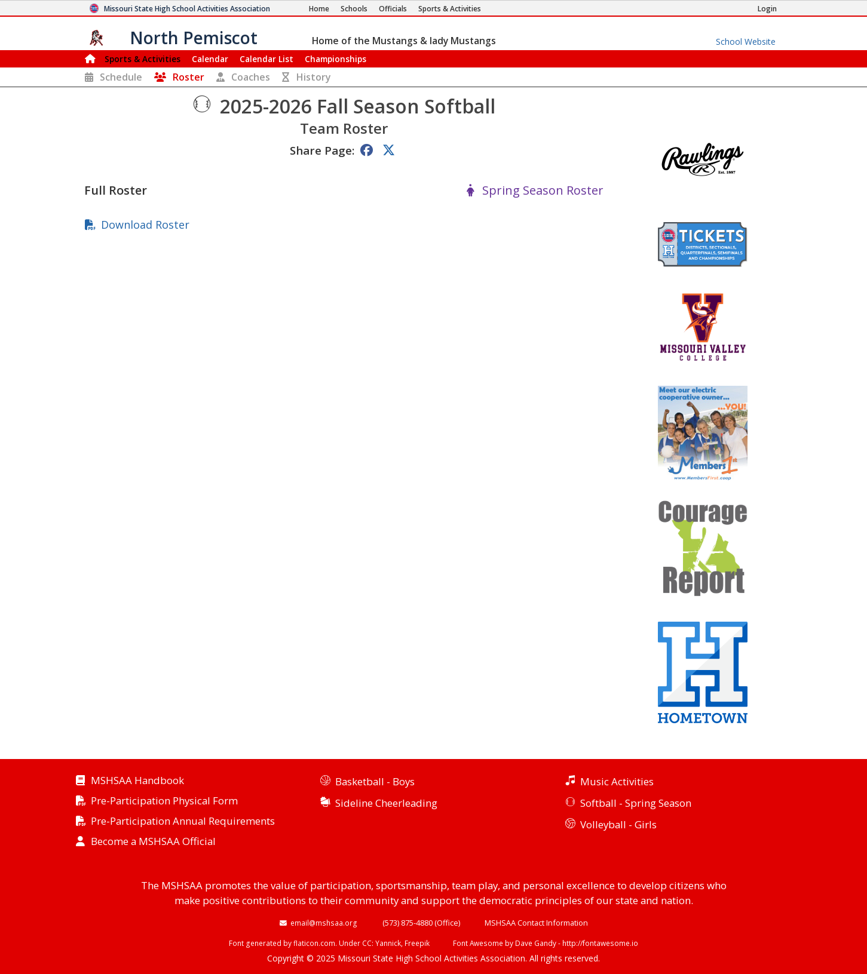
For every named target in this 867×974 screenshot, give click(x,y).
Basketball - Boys (375, 781)
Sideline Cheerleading (386, 803)
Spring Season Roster (542, 190)
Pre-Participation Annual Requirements (183, 821)
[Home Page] (319, 9)
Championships (335, 58)
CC (367, 943)
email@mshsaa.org (323, 922)
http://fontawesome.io (600, 943)
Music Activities (617, 781)
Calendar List (266, 58)
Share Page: (322, 150)
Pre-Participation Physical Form (164, 801)
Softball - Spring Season (635, 803)
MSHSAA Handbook (137, 780)
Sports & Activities (142, 58)
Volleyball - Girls (618, 824)
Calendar (210, 58)
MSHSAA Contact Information (536, 922)
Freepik (417, 943)
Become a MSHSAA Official (153, 841)
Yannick (388, 943)
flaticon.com (314, 943)
